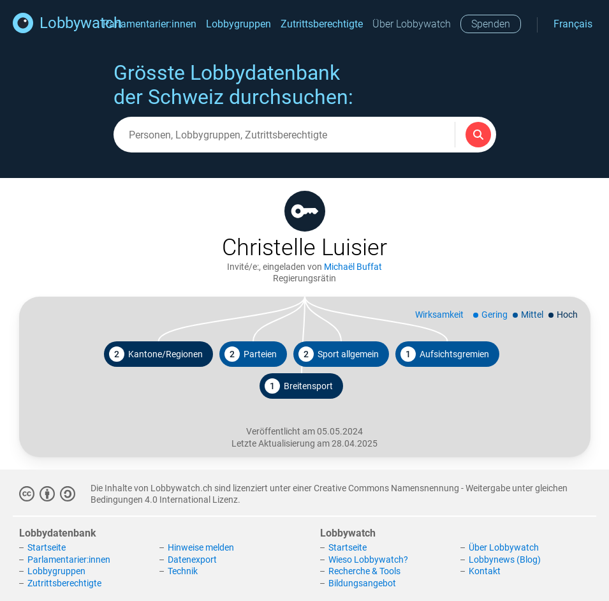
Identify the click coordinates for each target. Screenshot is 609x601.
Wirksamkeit (439, 314)
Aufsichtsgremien (444, 354)
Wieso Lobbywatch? (368, 559)
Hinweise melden (201, 547)
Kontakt (485, 571)
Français (573, 24)
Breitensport (299, 386)
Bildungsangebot (362, 583)
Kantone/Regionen (156, 354)
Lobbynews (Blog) (505, 559)
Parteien (250, 354)
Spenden (490, 24)
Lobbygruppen (238, 24)
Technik (183, 571)
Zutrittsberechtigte (322, 24)
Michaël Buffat (353, 267)
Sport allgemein (338, 354)
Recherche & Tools (364, 571)
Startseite (46, 547)
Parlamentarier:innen (149, 24)
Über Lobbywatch (411, 24)
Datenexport (192, 559)
